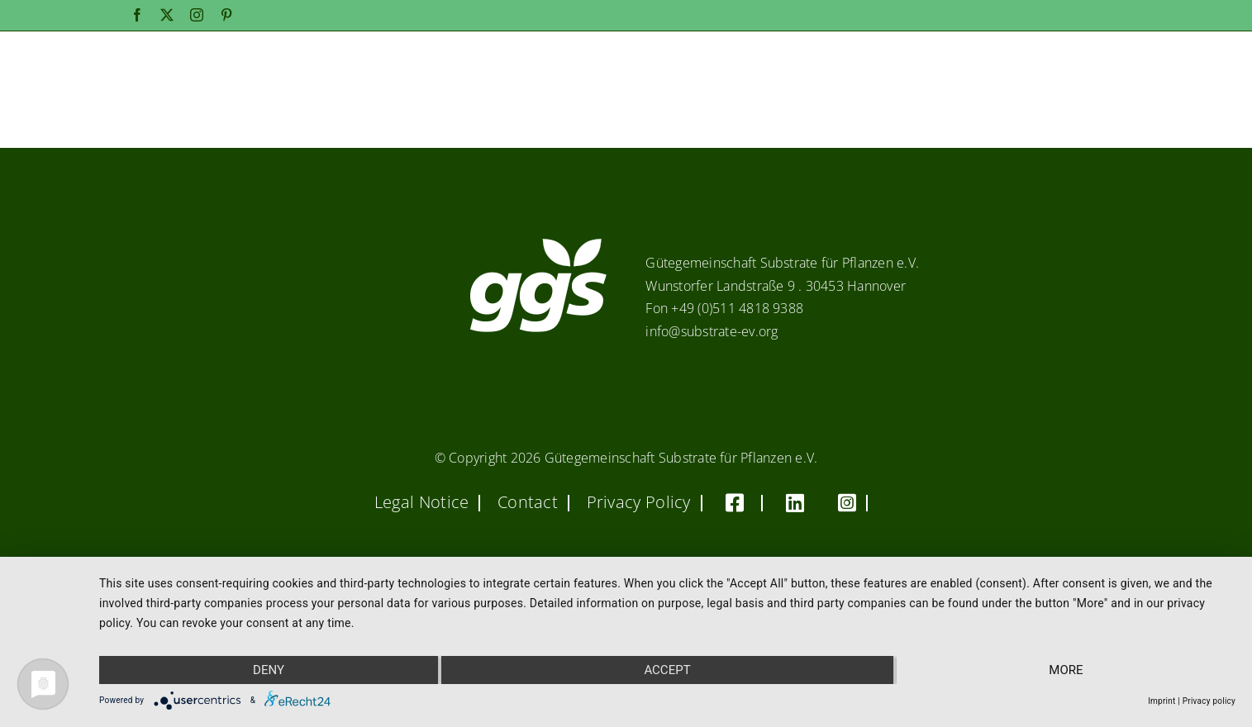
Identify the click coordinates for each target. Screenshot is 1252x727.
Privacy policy (1209, 701)
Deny (268, 670)
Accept (667, 670)
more (1066, 670)
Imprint (1161, 701)
